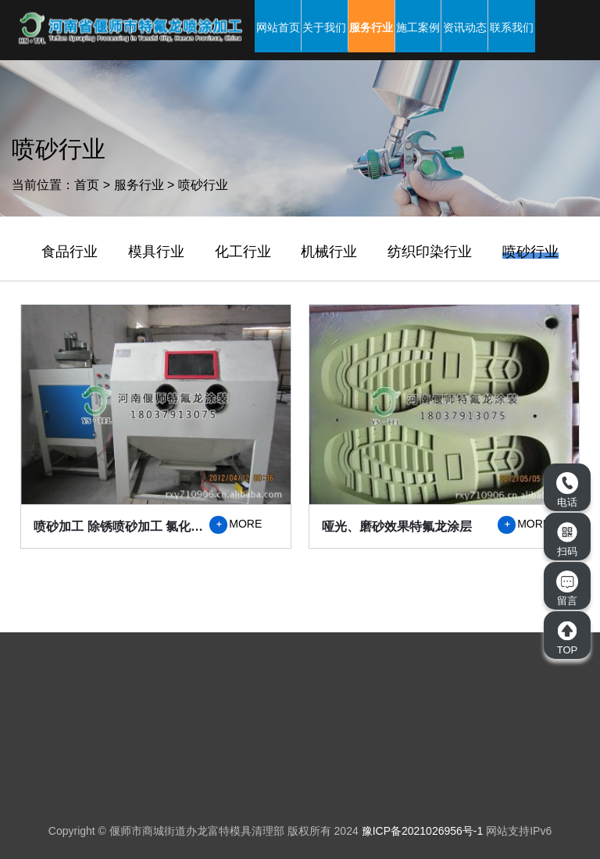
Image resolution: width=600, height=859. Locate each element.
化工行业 (243, 251)
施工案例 (418, 27)
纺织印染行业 (430, 251)
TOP (567, 638)
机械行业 (329, 251)
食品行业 (69, 251)
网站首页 (278, 27)
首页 (86, 184)
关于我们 (324, 27)
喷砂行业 (203, 184)
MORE (235, 524)
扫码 (567, 539)
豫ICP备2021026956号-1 (423, 831)
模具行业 (156, 251)
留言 (567, 589)
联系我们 (512, 27)
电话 (567, 490)
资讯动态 (465, 27)
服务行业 (371, 27)
